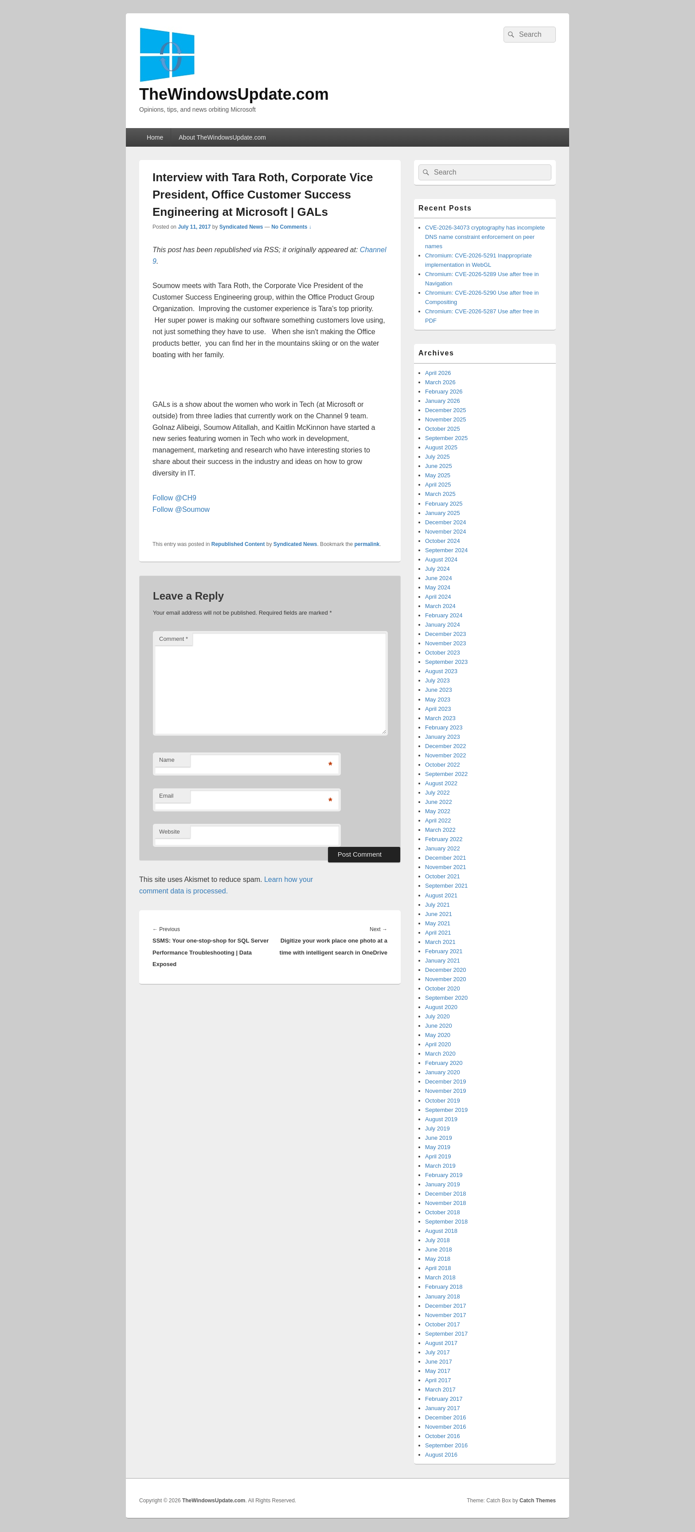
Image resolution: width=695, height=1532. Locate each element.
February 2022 (444, 839)
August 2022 (441, 783)
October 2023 (442, 652)
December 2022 (445, 746)
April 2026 (438, 373)
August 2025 (441, 447)
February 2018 (444, 1286)
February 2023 (444, 727)
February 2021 (444, 951)
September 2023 (446, 662)
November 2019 (445, 1091)
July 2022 (437, 792)
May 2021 (437, 923)
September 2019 (446, 1110)
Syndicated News (241, 227)
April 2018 (438, 1268)
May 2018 (437, 1258)
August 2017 (441, 1343)
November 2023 (445, 643)
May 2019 (437, 1147)
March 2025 (440, 494)
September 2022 (446, 774)
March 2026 (440, 382)
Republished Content (238, 544)
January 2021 (442, 960)
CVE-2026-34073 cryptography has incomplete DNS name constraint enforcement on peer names (485, 236)
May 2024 (437, 587)
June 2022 (438, 802)
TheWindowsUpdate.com (234, 94)
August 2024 (441, 559)
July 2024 (437, 568)
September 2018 (446, 1221)
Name (167, 759)
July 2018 (437, 1240)
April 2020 (438, 1044)
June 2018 (438, 1249)
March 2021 (440, 942)
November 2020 (445, 979)
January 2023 (442, 736)
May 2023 (437, 699)
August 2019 (441, 1119)
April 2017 (438, 1380)
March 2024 (440, 606)
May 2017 (437, 1371)
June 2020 (438, 1025)
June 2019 (438, 1137)
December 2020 (445, 970)
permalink (367, 544)
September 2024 (446, 550)
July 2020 (437, 1016)
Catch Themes (537, 1500)
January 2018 (442, 1296)
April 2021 (438, 932)
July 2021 (437, 904)
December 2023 (445, 634)
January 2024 (442, 624)
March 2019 (440, 1165)
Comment (173, 638)
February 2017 (444, 1399)
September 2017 (446, 1333)
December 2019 (445, 1081)
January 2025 (442, 513)
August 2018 (441, 1231)
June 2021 (438, 914)
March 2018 (440, 1277)
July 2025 (437, 456)
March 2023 (440, 718)
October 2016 (442, 1436)
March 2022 (440, 829)
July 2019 (437, 1128)
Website (169, 831)
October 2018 (442, 1212)
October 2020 (442, 988)
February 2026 (444, 391)
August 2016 (441, 1454)
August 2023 (441, 671)
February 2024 (444, 615)
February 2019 (444, 1175)
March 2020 (440, 1053)
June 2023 (438, 689)
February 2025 (444, 503)
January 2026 (442, 401)
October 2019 (442, 1100)
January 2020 (442, 1072)
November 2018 (445, 1203)
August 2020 (441, 1007)
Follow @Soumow (181, 509)
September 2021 (446, 885)
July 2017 (437, 1352)
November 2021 (445, 867)
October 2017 (442, 1324)
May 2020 (437, 1035)
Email (166, 795)
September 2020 (446, 997)
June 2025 (438, 466)
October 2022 (442, 764)
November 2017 (445, 1315)
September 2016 (446, 1445)
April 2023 (438, 709)
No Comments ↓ (291, 227)
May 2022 (437, 811)
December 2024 (445, 522)
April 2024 (438, 596)
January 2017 (442, 1408)
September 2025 (446, 438)
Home (155, 137)
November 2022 (445, 755)
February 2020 (444, 1063)
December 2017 (445, 1305)
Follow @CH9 (174, 498)
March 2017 (440, 1389)
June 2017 (438, 1361)
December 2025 (445, 410)
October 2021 (442, 876)
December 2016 (445, 1417)
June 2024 (438, 578)
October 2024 (442, 541)
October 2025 (442, 428)
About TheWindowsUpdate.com (222, 137)
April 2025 (438, 484)
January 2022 (442, 848)
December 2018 (445, 1193)
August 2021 (441, 895)
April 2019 (438, 1156)
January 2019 (442, 1184)
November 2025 (445, 419)
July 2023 (437, 680)
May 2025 (437, 475)
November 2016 (445, 1426)
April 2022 (438, 820)
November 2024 (445, 531)
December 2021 (445, 857)
